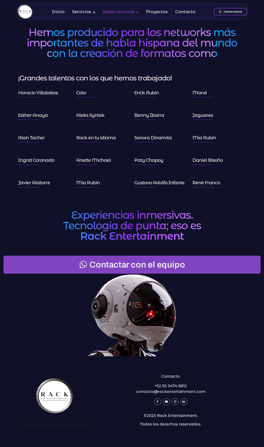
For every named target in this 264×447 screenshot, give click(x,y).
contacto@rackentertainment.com (171, 391)
